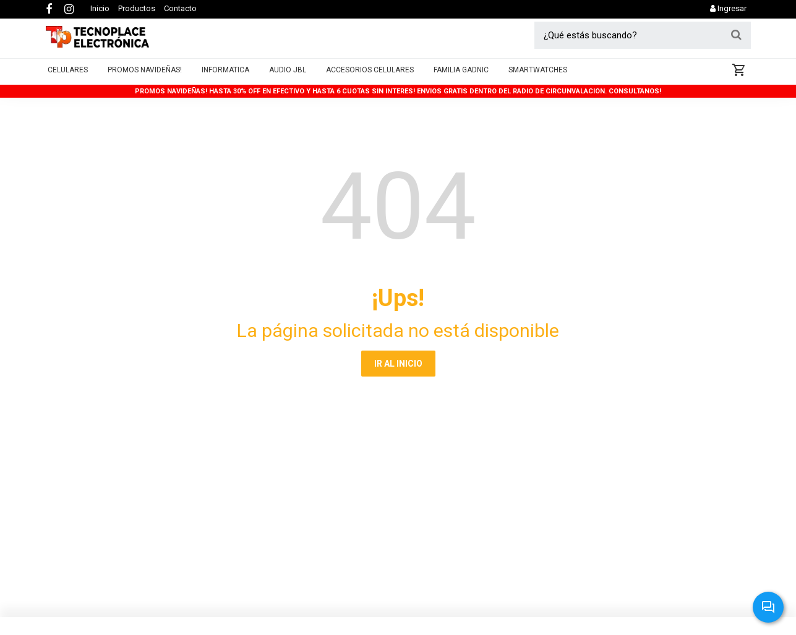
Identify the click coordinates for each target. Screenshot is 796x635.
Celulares (68, 78)
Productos (136, 8)
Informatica (225, 78)
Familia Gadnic (461, 78)
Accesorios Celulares (370, 78)
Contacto (180, 8)
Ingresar (728, 8)
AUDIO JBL (287, 78)
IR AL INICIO (398, 364)
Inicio (99, 8)
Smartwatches (537, 78)
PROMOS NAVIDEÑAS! (145, 78)
